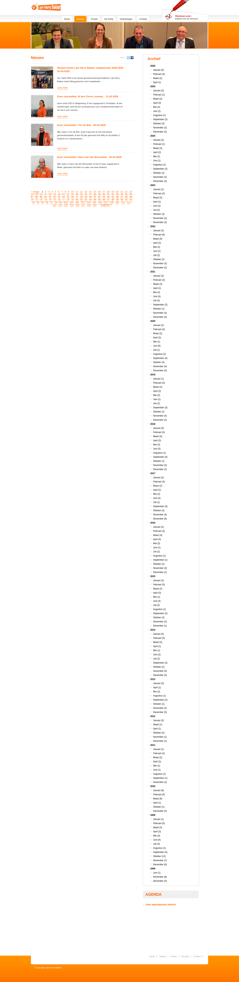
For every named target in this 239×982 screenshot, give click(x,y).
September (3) (160, 119)
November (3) (160, 218)
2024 (152, 136)
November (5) (160, 671)
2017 (152, 473)
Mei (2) (156, 107)
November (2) (160, 127)
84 (95, 199)
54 (63, 197)
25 (36, 194)
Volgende (105, 205)
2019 (152, 374)
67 (122, 197)
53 (59, 197)
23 (130, 191)
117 (83, 205)
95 (42, 202)
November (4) (160, 366)
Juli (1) (156, 350)
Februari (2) (159, 193)
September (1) (160, 560)
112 (54, 205)
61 (95, 197)
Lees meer (62, 87)
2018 (152, 424)
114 (66, 205)
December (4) (160, 317)
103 (83, 202)
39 (99, 194)
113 (60, 205)
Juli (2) (156, 210)
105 (94, 202)
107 (106, 202)
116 (77, 205)
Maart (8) (157, 798)
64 (108, 197)
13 (86, 191)
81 (81, 199)
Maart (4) (157, 436)
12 (81, 191)
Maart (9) (157, 238)
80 (77, 199)
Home (67, 19)
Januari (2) (158, 140)
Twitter (128, 57)
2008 (152, 868)
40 (104, 194)
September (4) (160, 358)
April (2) (157, 152)
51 (50, 197)
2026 (152, 66)
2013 (152, 679)
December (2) (160, 131)
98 (56, 202)
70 (32, 199)
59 (86, 197)
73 (45, 199)
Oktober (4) (158, 510)
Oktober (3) (158, 123)
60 (90, 197)
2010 (152, 786)
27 (45, 194)
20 (117, 191)
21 (121, 191)
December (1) (160, 572)
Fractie (94, 19)
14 (90, 191)
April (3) (157, 103)
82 (86, 199)
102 (77, 202)
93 (33, 202)
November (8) (160, 877)
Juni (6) (157, 345)
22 (126, 191)
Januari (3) (158, 90)
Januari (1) (158, 189)
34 (77, 194)
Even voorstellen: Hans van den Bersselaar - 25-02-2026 (89, 157)
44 (122, 194)
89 (117, 199)
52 (54, 197)
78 (68, 199)
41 (108, 194)
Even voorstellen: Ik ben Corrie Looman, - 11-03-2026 (87, 96)
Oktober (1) (158, 308)
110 (123, 202)
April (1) (157, 82)
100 (66, 202)
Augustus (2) (159, 354)
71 (36, 199)
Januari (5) (158, 70)
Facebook (132, 57)
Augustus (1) (159, 115)
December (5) (160, 712)
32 (68, 194)
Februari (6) (159, 234)
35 (81, 194)
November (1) (160, 737)
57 (77, 197)
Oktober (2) (158, 173)
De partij (185, 956)
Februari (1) (159, 94)
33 (72, 194)
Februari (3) (159, 280)
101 (71, 202)
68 (126, 197)
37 (90, 194)
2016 (152, 523)
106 (100, 202)
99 (60, 202)
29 (54, 194)
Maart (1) (157, 724)
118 (89, 205)
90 (122, 199)
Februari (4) (159, 74)
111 (129, 202)
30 (59, 194)
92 (131, 199)
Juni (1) (157, 160)
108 (111, 202)
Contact (143, 19)
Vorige (36, 191)
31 (63, 194)
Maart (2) (157, 78)
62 (99, 197)
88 (113, 199)
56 (72, 197)
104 (88, 202)
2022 (152, 226)
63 (104, 197)
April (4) (157, 539)
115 (72, 205)
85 (99, 199)
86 (104, 199)
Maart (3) (157, 148)
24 (32, 194)
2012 (152, 716)
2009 (152, 815)
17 (104, 191)
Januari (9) (158, 790)
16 (99, 191)
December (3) (160, 222)
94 (38, 202)
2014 (152, 630)
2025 (152, 86)
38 (95, 194)
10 (72, 191)
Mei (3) (156, 543)
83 (90, 199)
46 (131, 194)
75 (54, 199)
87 (108, 199)
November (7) (160, 860)
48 (36, 197)
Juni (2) (157, 111)
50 (45, 197)
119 (95, 205)
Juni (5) (157, 448)
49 (41, 197)
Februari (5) (159, 638)
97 (51, 202)
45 (126, 194)
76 (59, 199)
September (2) (160, 168)
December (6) (160, 518)
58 (81, 197)
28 (50, 194)
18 (108, 191)
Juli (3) (156, 300)
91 (126, 199)
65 (113, 197)
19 (112, 191)
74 (50, 199)
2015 (152, 576)
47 (32, 197)
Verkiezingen (126, 19)
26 (41, 194)
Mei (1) (156, 156)
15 (95, 191)
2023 (152, 185)
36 (86, 194)
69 (131, 197)
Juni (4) (157, 296)
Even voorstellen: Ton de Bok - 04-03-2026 (81, 125)
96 (47, 202)
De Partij (108, 19)
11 (76, 191)
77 (63, 199)
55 (68, 197)
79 (72, 199)
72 (41, 199)
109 (117, 202)
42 (113, 194)
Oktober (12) (159, 856)
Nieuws (80, 19)
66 (117, 197)
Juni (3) (157, 498)
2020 (152, 321)
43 (117, 194)
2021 (152, 271)
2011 (152, 745)
